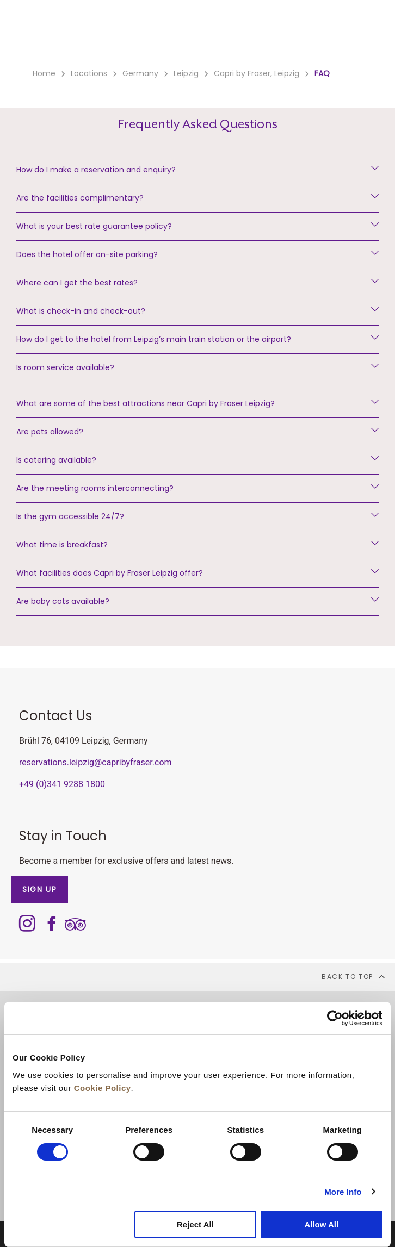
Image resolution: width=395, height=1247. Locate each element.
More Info (342, 1191)
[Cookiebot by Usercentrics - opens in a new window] (334, 1018)
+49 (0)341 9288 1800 (62, 784)
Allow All (321, 1224)
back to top (354, 976)
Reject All (195, 1224)
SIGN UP (39, 889)
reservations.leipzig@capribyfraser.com (95, 762)
